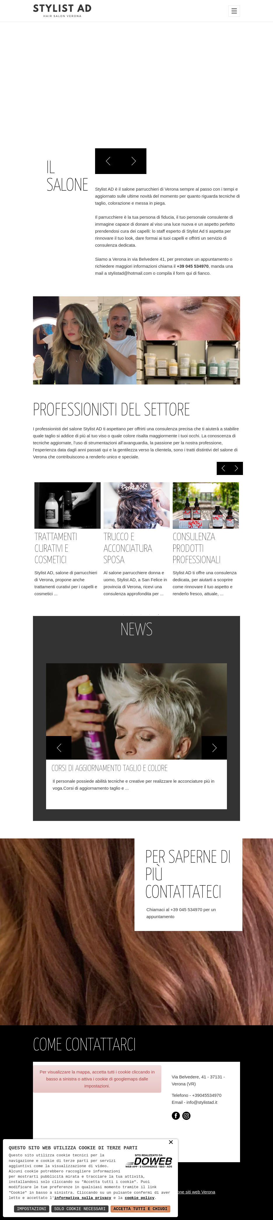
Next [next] (236, 468)
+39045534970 (207, 1095)
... (56, 593)
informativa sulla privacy (82, 1198)
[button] (58, 748)
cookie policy (139, 1198)
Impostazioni (31, 1209)
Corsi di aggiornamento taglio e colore (110, 769)
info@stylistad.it (202, 1102)
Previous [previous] (223, 468)
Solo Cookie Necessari (80, 1209)
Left (108, 161)
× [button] (171, 1142)
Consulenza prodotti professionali (196, 548)
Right (133, 161)
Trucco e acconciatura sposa (128, 548)
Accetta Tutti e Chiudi (140, 1209)
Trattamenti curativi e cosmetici (55, 548)
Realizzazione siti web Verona (186, 1191)
